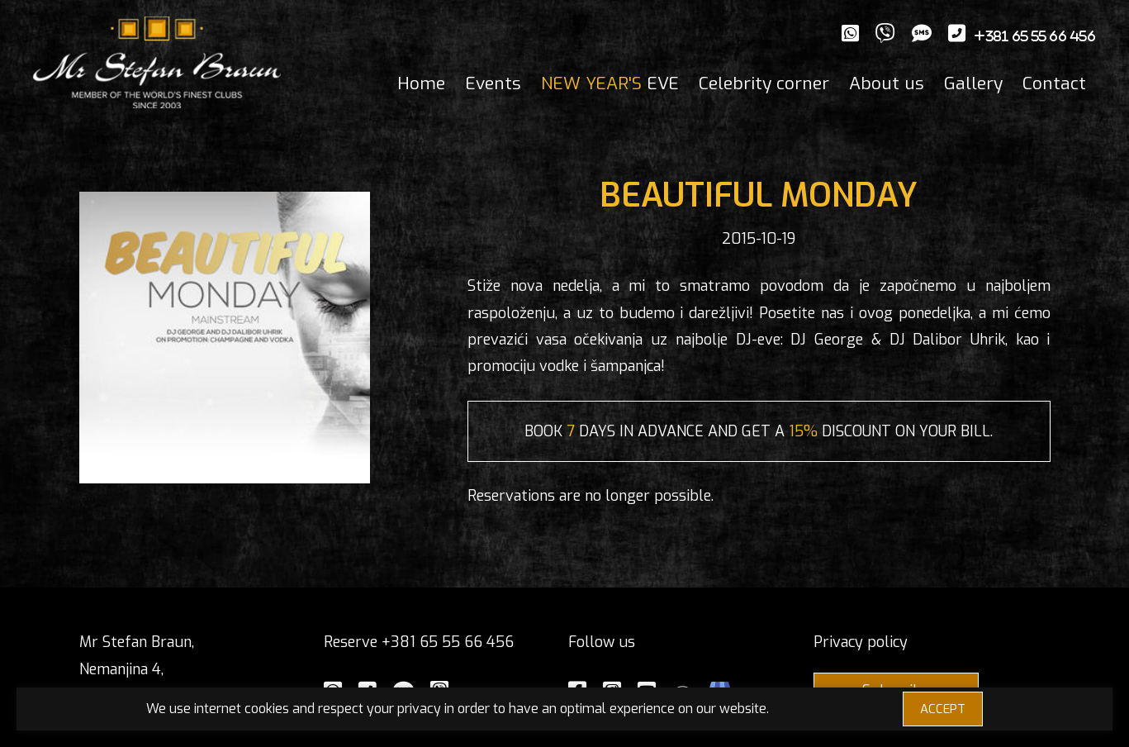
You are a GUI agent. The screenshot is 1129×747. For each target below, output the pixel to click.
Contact (1054, 83)
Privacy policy (861, 642)
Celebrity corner (764, 83)
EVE (610, 83)
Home (421, 83)
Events (493, 83)
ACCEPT (942, 709)
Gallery (973, 83)
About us (886, 83)
